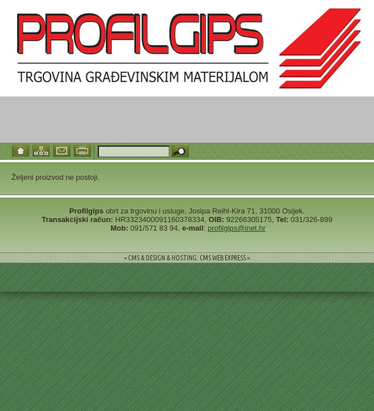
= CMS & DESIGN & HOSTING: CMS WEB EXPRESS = (187, 257)
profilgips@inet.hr (236, 228)
